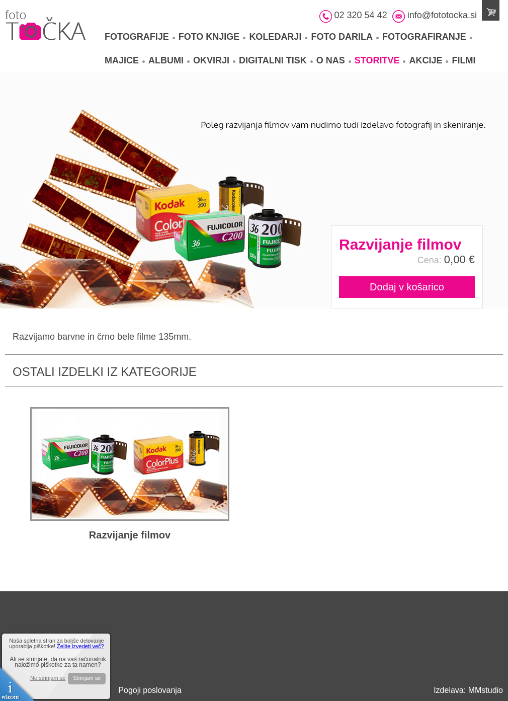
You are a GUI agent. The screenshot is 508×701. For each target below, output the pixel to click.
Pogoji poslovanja (149, 690)
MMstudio (485, 690)
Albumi (169, 60)
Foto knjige (212, 37)
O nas (333, 60)
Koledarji (278, 37)
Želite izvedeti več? (80, 646)
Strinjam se (87, 678)
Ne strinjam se (47, 678)
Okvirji (214, 60)
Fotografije (140, 37)
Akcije (428, 60)
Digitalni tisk (276, 60)
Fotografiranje (427, 37)
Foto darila (345, 37)
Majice (125, 60)
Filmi (463, 60)
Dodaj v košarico (407, 286)
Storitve (380, 60)
